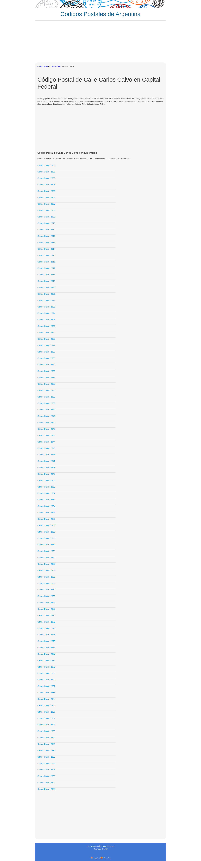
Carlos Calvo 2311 (46, 229)
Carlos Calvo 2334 (46, 377)
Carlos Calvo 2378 (46, 660)
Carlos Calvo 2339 (46, 409)
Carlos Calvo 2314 (46, 249)
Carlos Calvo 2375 (46, 641)
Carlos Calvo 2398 (46, 789)
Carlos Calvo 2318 (46, 274)
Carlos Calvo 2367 (46, 589)
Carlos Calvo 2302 (46, 172)
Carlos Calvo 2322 (46, 300)
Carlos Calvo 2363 (46, 564)
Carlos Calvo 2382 (46, 686)
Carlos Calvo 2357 (46, 525)
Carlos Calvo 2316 (46, 262)
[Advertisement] (100, 41)
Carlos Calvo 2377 (46, 654)
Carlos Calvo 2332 (46, 364)
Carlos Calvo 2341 (46, 422)
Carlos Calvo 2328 (46, 339)
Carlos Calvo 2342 (46, 429)
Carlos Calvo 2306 (46, 197)
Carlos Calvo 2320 (46, 287)
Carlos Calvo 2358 (46, 532)
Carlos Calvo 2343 (46, 435)
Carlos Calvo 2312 (46, 236)
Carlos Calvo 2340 (46, 416)
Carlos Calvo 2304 (46, 184)
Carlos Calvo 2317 (46, 268)
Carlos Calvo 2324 (46, 313)
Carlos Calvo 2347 (46, 461)
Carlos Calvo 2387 (46, 718)
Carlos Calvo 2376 (46, 647)
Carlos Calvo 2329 (46, 345)
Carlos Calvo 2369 (46, 602)
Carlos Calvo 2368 (46, 596)
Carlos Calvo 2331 (46, 358)
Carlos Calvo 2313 (46, 242)
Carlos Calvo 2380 (46, 673)
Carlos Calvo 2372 (46, 622)
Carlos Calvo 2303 (46, 178)
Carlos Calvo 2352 (46, 493)
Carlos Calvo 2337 (46, 397)
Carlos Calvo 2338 (46, 403)
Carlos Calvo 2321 (46, 294)
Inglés (96, 858)
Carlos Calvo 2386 (46, 712)
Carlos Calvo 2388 (46, 724)
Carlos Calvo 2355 (46, 512)
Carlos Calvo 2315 (46, 255)
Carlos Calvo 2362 (46, 557)
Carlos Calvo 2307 (46, 204)
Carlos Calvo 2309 (46, 217)
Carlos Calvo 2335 (46, 384)
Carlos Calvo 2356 (46, 519)
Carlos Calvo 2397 (46, 782)
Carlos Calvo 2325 (46, 319)
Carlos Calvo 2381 (46, 679)
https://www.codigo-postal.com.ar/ (100, 846)
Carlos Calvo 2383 (46, 692)
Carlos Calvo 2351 (46, 487)
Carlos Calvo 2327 (46, 332)
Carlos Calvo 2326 (46, 326)
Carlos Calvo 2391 (46, 744)
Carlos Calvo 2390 (46, 737)
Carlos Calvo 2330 (46, 352)
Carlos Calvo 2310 (46, 223)
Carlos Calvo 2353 (46, 499)
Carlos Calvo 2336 (46, 390)
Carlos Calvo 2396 (46, 776)
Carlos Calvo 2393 (46, 757)
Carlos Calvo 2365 (46, 577)
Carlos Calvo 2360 (46, 544)
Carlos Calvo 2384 (46, 699)
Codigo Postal (43, 66)
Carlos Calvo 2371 (46, 615)
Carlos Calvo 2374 (46, 634)
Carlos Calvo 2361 (46, 551)
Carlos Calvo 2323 (46, 307)
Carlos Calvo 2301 (46, 165)
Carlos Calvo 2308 (46, 210)
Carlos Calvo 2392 (46, 750)
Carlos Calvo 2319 (46, 281)
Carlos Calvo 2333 (46, 371)
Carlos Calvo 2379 (46, 667)
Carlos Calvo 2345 (46, 448)
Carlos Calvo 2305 (46, 191)
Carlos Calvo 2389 (46, 731)
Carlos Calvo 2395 (46, 769)
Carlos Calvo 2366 (46, 583)
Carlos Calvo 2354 (46, 506)
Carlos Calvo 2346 (46, 454)
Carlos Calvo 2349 (46, 474)
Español (107, 858)
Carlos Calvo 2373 (46, 628)
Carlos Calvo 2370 (46, 609)
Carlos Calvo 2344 (46, 442)
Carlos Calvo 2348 (46, 467)
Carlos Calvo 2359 (46, 538)
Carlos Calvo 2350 (46, 480)
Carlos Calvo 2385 (46, 705)
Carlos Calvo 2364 (46, 570)
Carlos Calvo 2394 (46, 763)
